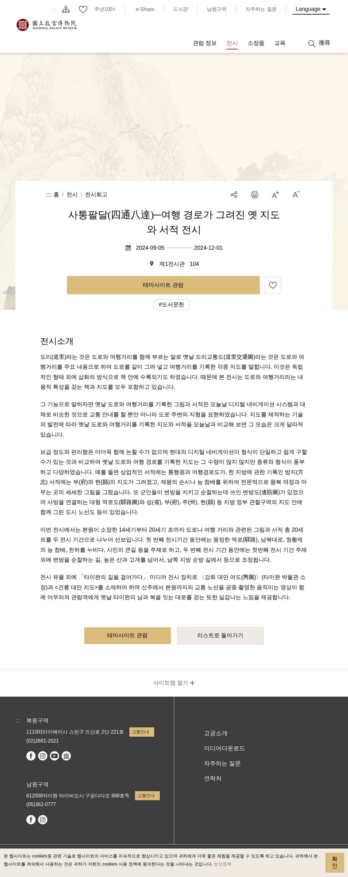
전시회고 (96, 194)
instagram (42, 756)
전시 (72, 194)
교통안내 (140, 731)
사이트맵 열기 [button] (170, 683)
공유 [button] (233, 194)
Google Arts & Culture (66, 756)
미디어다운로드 (224, 748)
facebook (31, 756)
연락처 (213, 778)
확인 (334, 862)
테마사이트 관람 (163, 285)
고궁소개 (216, 733)
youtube (54, 756)
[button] (254, 194)
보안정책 (222, 864)
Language (308, 9)
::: (54, 9)
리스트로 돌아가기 (220, 635)
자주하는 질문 (222, 763)
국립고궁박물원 (46, 24)
